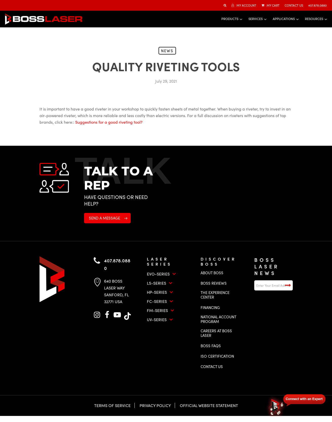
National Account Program (218, 319)
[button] (107, 218)
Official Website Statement (209, 405)
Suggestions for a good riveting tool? (109, 122)
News (167, 50)
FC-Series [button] (160, 301)
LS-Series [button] (159, 283)
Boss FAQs (211, 345)
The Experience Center (215, 294)
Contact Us (212, 366)
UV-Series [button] (160, 319)
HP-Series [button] (160, 292)
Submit (288, 285)
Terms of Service (112, 405)
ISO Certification (217, 356)
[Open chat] (296, 405)
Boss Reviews (214, 283)
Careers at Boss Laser (216, 333)
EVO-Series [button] (161, 274)
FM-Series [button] (160, 310)
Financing (210, 307)
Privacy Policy (155, 405)
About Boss (212, 272)
